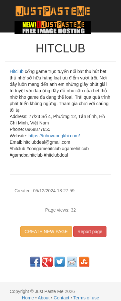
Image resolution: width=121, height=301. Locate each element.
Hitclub (17, 71)
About (44, 297)
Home (28, 297)
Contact (61, 297)
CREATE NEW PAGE (46, 231)
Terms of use (86, 297)
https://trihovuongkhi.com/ (53, 135)
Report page (89, 231)
